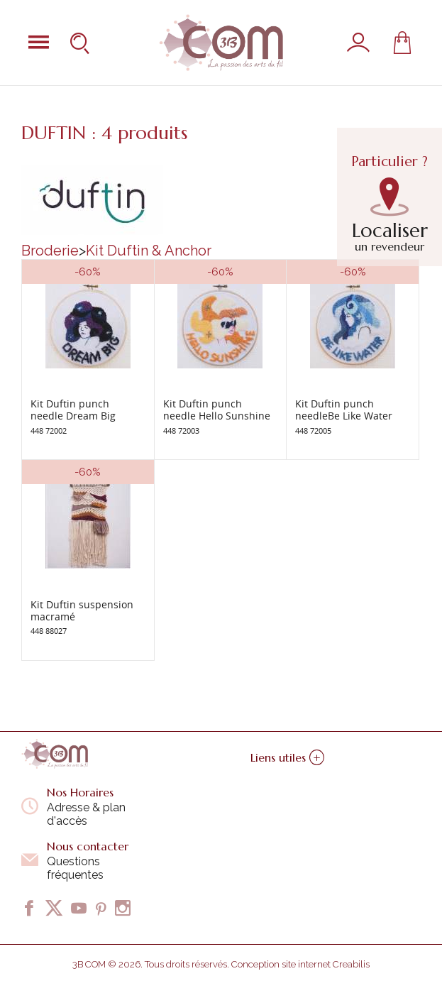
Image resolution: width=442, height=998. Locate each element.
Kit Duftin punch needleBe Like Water (343, 409)
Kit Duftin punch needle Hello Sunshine (216, 409)
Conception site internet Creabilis (300, 964)
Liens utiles (287, 757)
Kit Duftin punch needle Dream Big (73, 409)
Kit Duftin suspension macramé (82, 610)
